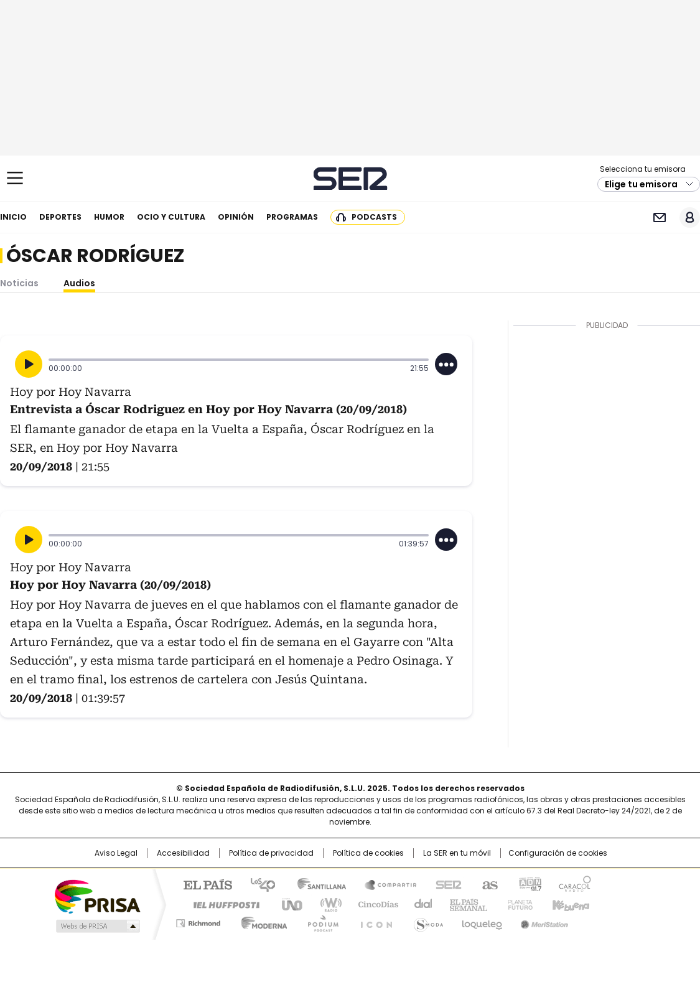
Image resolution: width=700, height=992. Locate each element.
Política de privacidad (271, 853)
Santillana (316, 883)
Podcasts (374, 217)
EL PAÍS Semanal (464, 903)
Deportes (60, 217)
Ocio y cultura (171, 217)
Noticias (19, 283)
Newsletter (659, 217)
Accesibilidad (183, 853)
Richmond (198, 921)
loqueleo (481, 921)
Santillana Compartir (385, 883)
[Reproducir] (28, 364)
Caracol (574, 883)
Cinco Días (374, 903)
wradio (325, 903)
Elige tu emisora (641, 184)
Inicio (13, 217)
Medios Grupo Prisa (96, 926)
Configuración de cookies (557, 853)
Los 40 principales (258, 883)
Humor (109, 217)
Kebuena (569, 903)
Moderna (261, 921)
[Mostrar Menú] (15, 178)
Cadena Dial (420, 903)
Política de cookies (368, 853)
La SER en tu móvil (457, 853)
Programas (292, 217)
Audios (79, 283)
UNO (287, 903)
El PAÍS (203, 883)
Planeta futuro (517, 903)
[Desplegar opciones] (446, 364)
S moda (426, 921)
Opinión (236, 217)
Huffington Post (221, 903)
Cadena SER (350, 178)
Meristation (542, 921)
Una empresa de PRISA (97, 896)
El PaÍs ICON (373, 921)
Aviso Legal (116, 853)
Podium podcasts (319, 921)
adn (528, 883)
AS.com (487, 883)
